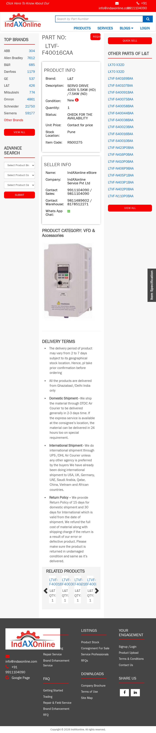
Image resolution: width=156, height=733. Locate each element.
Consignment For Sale (95, 648)
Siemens (10, 113)
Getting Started (53, 690)
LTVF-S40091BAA (120, 93)
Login (145, 28)
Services (105, 28)
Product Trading (53, 648)
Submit (19, 195)
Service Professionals (95, 654)
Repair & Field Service (57, 703)
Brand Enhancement (56, 709)
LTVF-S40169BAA (120, 79)
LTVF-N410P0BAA (120, 162)
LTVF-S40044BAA (120, 113)
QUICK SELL (130, 40)
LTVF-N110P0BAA (120, 196)
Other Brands (13, 120)
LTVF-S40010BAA (120, 141)
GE (6, 79)
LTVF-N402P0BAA (121, 189)
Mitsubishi (11, 93)
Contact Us (126, 665)
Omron (9, 99)
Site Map (87, 698)
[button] (50, 589)
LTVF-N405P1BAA (121, 175)
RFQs (84, 660)
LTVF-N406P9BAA (121, 169)
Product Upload (128, 653)
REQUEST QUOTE (97, 36)
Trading (47, 697)
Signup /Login (127, 647)
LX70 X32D (116, 65)
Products (82, 28)
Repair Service (52, 654)
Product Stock (90, 642)
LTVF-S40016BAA (120, 134)
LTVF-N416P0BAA (120, 155)
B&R (7, 65)
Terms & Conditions (131, 659)
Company (49, 642)
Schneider (11, 106)
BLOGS (126, 28)
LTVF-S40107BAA (120, 86)
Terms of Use (89, 691)
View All (19, 132)
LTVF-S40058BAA (120, 106)
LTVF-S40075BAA (120, 99)
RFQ (46, 715)
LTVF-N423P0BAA (121, 148)
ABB (7, 51)
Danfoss (10, 72)
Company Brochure (93, 685)
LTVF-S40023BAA (120, 127)
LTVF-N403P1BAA (121, 182)
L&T (6, 86)
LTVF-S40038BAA (120, 120)
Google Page (17, 678)
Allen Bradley (13, 58)
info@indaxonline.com (114, 8)
